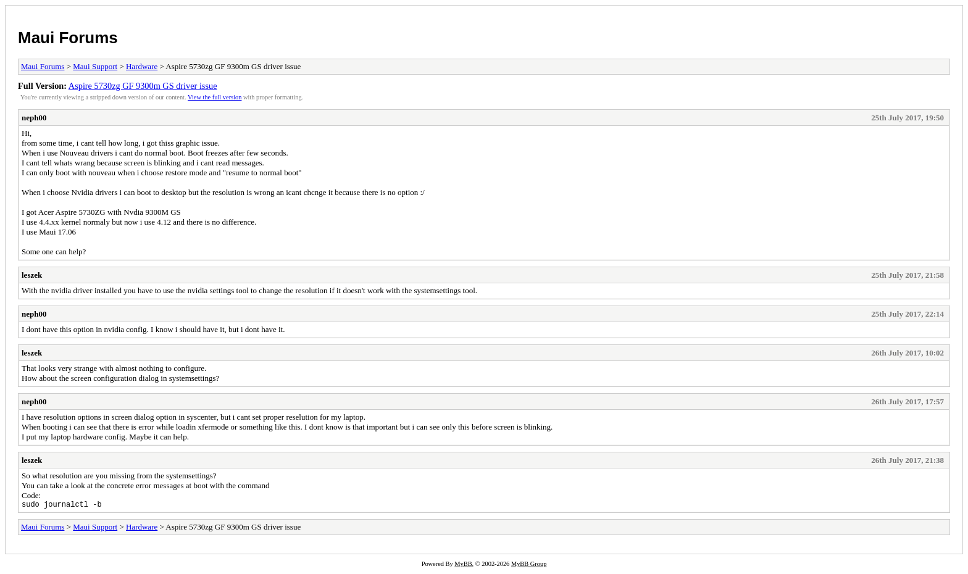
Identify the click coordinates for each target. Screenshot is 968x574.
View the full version (214, 97)
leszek (32, 275)
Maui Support (95, 66)
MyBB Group (528, 565)
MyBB (463, 565)
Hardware (141, 66)
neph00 (34, 117)
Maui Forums (68, 37)
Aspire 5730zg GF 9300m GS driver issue (143, 86)
